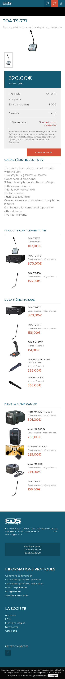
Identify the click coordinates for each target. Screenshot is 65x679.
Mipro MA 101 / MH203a (40, 411)
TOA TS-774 (34, 273)
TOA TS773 (34, 238)
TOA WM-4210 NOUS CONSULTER (39, 361)
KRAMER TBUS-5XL (38, 446)
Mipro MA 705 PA (37, 429)
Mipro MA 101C (35, 464)
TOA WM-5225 (36, 377)
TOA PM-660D (35, 342)
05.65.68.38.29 (32, 549)
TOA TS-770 (34, 255)
